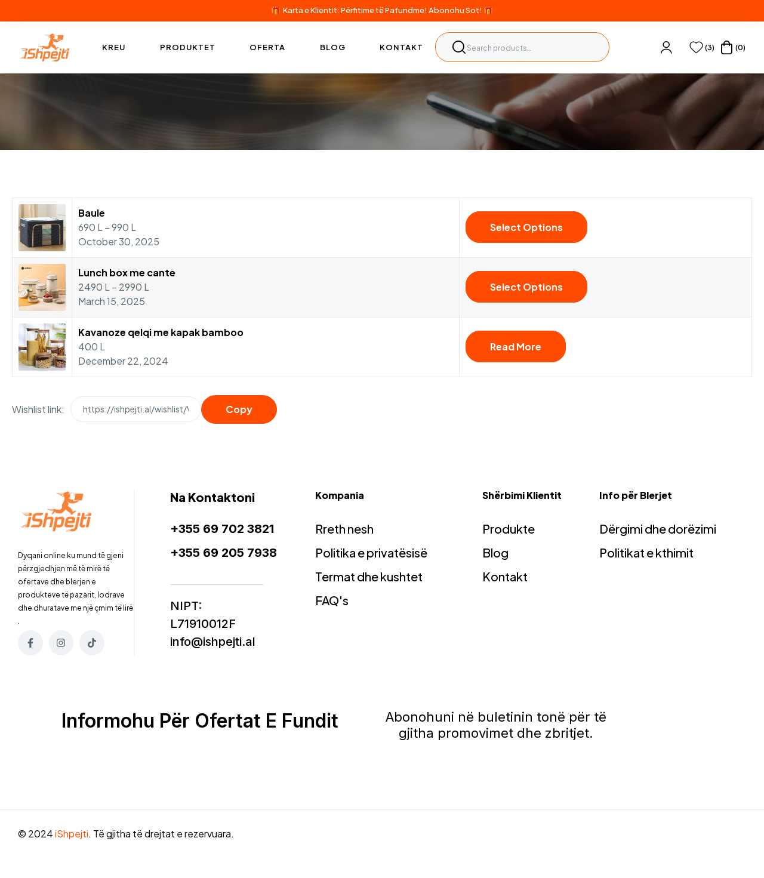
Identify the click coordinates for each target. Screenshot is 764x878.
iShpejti (71, 833)
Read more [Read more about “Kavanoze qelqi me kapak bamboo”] (515, 346)
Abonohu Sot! (455, 10)
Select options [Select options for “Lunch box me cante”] (526, 287)
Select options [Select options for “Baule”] (526, 227)
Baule (91, 213)
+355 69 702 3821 (222, 529)
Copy (239, 409)
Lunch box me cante (126, 272)
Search (459, 47)
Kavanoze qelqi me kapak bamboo (161, 332)
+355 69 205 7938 (223, 553)
